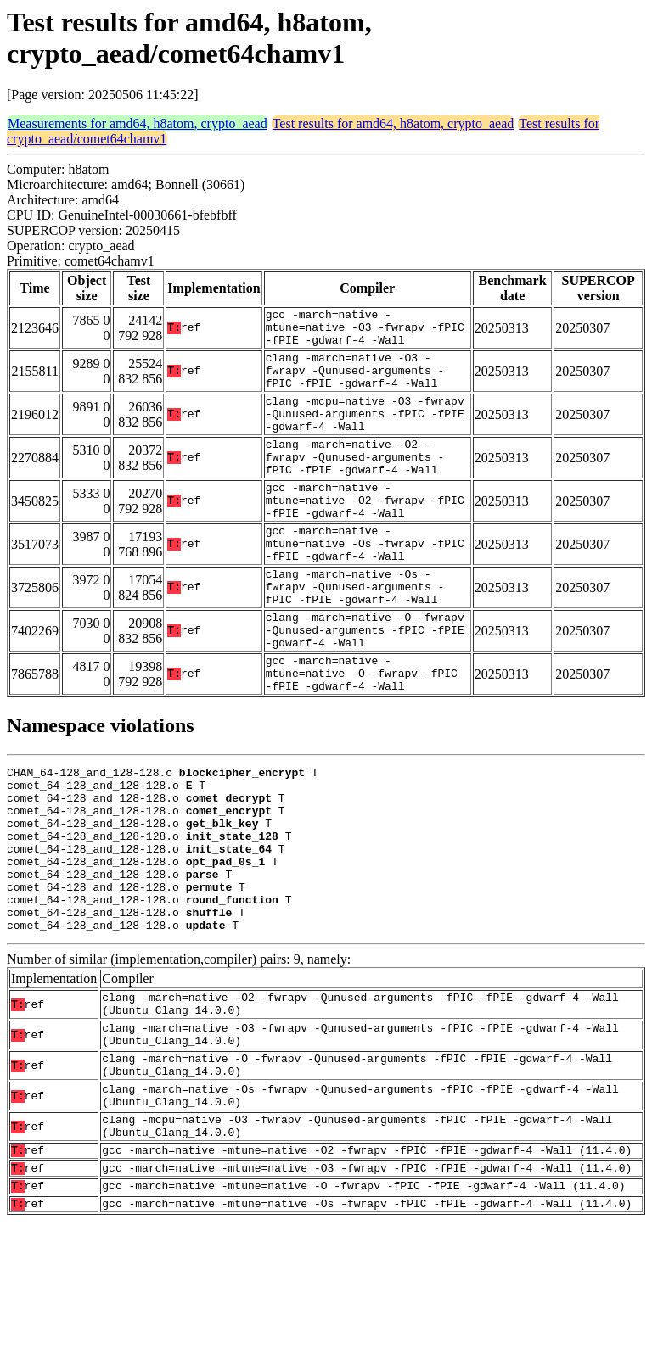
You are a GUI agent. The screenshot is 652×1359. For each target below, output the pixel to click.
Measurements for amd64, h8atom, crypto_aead (137, 123)
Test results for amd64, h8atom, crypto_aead (393, 123)
